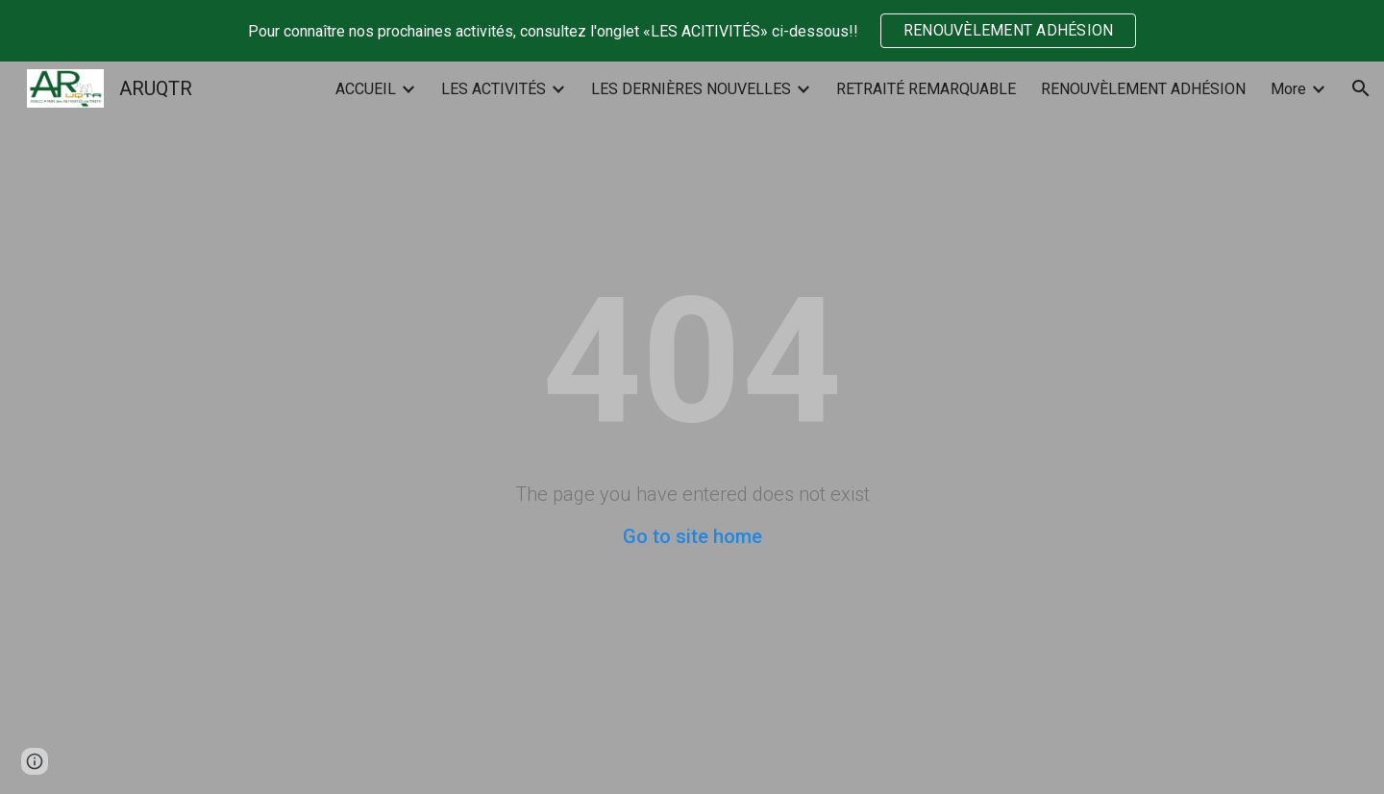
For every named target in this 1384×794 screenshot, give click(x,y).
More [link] (1288, 89)
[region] (692, 31)
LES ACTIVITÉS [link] (493, 89)
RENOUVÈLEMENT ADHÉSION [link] (1143, 89)
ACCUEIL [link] (365, 89)
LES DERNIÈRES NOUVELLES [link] (691, 89)
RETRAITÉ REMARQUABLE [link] (926, 89)
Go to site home (692, 536)
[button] (1361, 88)
